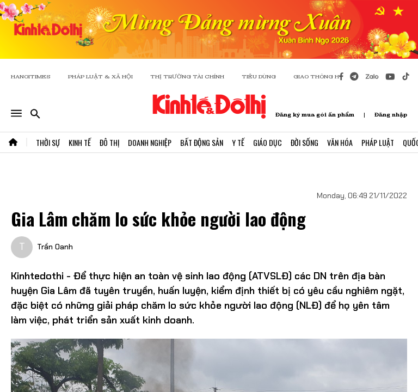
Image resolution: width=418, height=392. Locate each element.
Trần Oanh (55, 247)
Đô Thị (109, 142)
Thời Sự (48, 142)
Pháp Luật (377, 142)
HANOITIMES (31, 76)
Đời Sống (304, 142)
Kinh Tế (80, 142)
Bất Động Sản (201, 142)
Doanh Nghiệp (149, 142)
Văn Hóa (340, 142)
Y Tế (238, 142)
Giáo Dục (267, 142)
